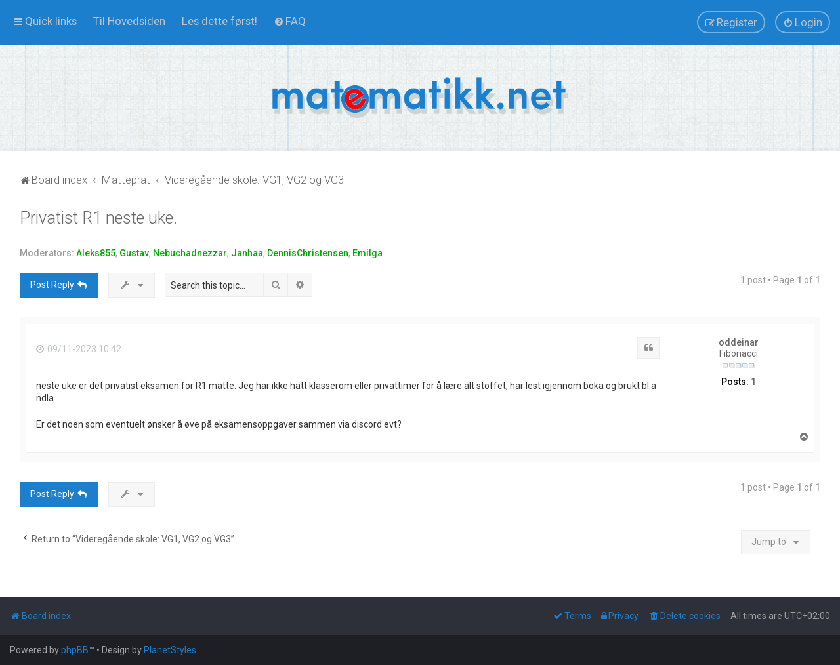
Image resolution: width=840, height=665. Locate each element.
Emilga (367, 253)
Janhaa (247, 253)
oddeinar (739, 342)
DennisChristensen (307, 253)
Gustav (134, 253)
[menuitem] (129, 21)
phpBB (75, 650)
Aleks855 (96, 253)
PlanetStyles (170, 650)
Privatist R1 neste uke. (98, 218)
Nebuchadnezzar (190, 253)
